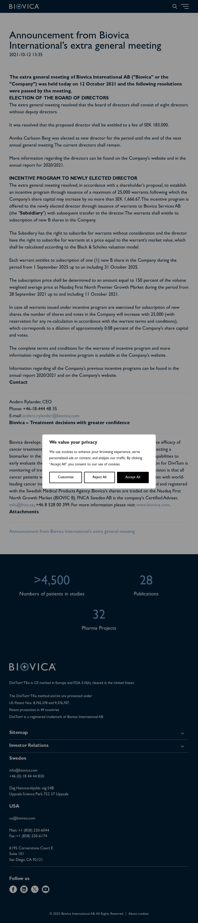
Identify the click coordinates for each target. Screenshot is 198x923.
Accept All (132, 477)
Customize (66, 477)
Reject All (99, 477)
